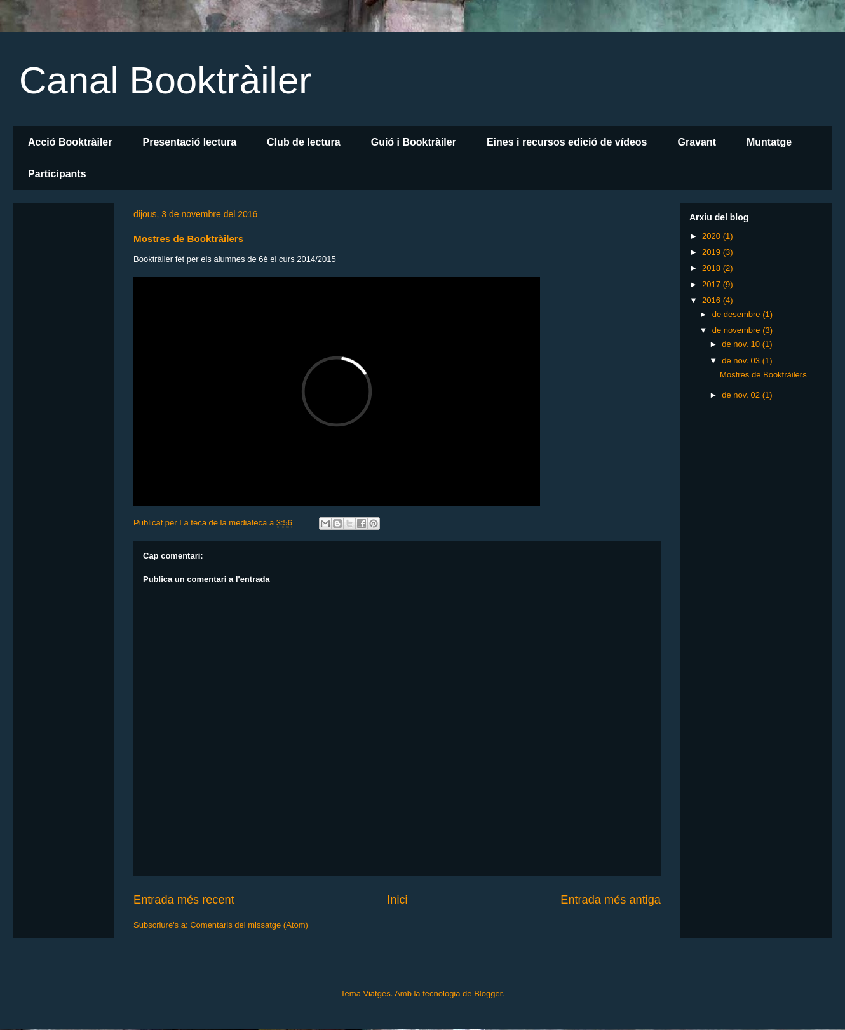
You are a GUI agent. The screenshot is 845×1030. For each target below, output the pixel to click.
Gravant (696, 142)
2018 (712, 268)
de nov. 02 (742, 395)
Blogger (488, 993)
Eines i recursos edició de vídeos (567, 142)
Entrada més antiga (610, 899)
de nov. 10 (742, 344)
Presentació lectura (189, 142)
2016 (712, 300)
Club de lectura (304, 142)
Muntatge (769, 142)
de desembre (737, 314)
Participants (57, 173)
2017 (712, 284)
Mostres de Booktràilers (763, 374)
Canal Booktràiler (165, 80)
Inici (397, 899)
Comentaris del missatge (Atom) (249, 925)
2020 (712, 236)
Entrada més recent (183, 899)
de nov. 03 (742, 360)
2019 (712, 252)
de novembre (737, 330)
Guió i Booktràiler (413, 142)
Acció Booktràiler (70, 142)
